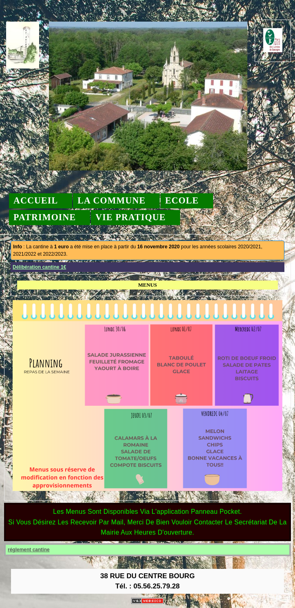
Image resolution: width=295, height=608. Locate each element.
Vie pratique (130, 217)
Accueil (35, 200)
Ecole (182, 200)
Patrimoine (44, 217)
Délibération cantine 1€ (39, 267)
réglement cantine (29, 550)
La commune (111, 200)
